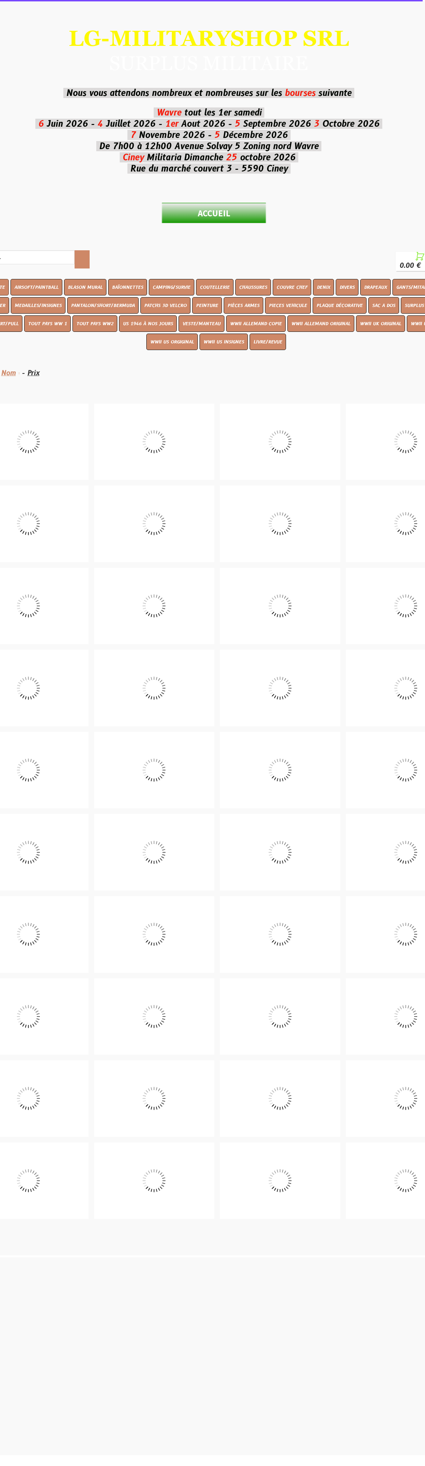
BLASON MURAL (85, 287)
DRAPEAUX (375, 287)
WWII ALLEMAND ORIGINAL (320, 323)
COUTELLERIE (215, 287)
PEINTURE (207, 305)
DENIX (323, 287)
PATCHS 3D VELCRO (165, 305)
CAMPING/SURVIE (171, 287)
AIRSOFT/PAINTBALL (36, 287)
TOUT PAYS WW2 (94, 323)
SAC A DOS (383, 305)
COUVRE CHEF (292, 287)
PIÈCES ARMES (243, 305)
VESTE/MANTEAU (201, 323)
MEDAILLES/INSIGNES (38, 305)
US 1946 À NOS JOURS (148, 323)
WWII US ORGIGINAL (172, 341)
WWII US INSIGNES (223, 341)
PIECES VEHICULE (288, 305)
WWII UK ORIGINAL (380, 323)
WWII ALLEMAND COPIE (256, 323)
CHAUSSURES (253, 287)
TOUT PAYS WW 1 (47, 323)
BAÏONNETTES (127, 287)
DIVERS (347, 287)
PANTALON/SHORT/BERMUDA (103, 305)
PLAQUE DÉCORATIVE (339, 305)
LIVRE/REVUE (267, 341)
